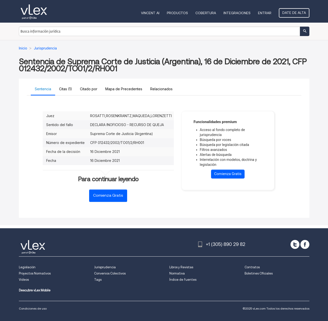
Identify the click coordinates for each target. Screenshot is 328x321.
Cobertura (205, 13)
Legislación (27, 267)
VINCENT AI (150, 13)
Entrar (264, 13)
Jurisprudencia (105, 267)
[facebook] (304, 244)
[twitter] (295, 244)
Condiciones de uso (33, 308)
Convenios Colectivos (110, 273)
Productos (177, 13)
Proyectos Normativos (35, 273)
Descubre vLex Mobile (34, 290)
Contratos (252, 267)
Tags (98, 279)
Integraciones (237, 13)
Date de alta (294, 13)
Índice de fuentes (182, 279)
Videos (24, 279)
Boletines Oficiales (259, 273)
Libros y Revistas (181, 267)
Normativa (177, 273)
